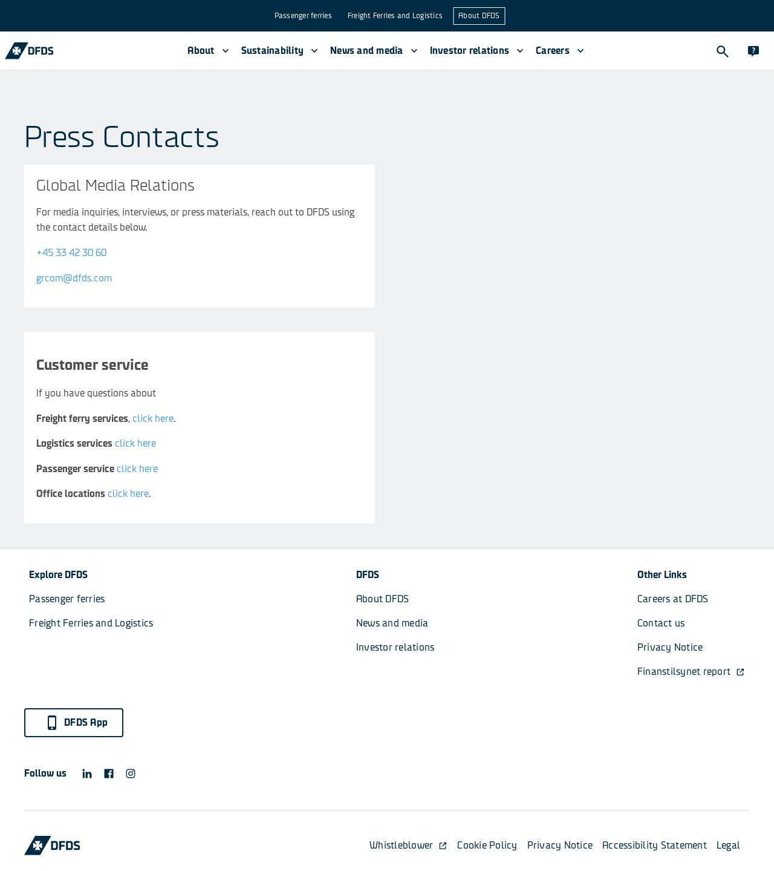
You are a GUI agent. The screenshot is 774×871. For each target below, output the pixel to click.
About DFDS (479, 16)
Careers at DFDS (673, 599)
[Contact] (753, 51)
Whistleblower (408, 845)
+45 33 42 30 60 (71, 252)
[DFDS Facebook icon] (109, 773)
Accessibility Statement (654, 845)
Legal (728, 845)
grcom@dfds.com (74, 278)
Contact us (661, 623)
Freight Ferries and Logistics (395, 16)
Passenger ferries (303, 16)
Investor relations (395, 647)
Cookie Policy (487, 845)
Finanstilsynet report (691, 671)
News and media (392, 623)
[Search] (722, 51)
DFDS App (76, 722)
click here (153, 418)
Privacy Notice (670, 647)
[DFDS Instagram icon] (130, 773)
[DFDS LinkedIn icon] (87, 773)
